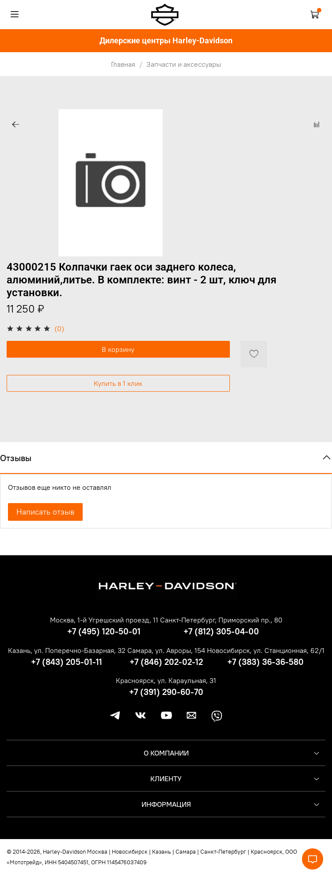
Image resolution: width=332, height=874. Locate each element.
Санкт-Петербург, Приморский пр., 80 (221, 619)
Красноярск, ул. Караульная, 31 (166, 680)
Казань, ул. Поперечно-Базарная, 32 (67, 650)
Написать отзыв (45, 512)
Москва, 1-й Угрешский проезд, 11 (104, 619)
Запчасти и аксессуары (183, 64)
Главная (123, 64)
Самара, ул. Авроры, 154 (166, 650)
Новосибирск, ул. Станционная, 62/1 (265, 650)
